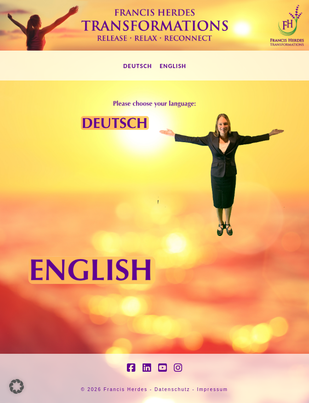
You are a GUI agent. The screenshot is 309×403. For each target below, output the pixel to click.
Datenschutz (172, 389)
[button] (16, 386)
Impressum (212, 389)
